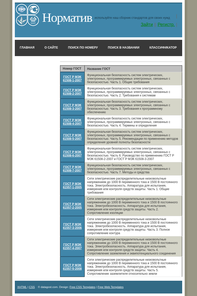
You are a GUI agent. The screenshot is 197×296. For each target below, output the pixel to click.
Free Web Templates (111, 286)
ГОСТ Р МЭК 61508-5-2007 (72, 136)
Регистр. (166, 24)
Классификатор (163, 47)
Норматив (67, 17)
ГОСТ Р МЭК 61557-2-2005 (72, 205)
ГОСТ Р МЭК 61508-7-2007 (72, 168)
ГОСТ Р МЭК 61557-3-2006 (72, 226)
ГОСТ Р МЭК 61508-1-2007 (72, 78)
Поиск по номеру (83, 47)
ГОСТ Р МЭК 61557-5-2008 (72, 266)
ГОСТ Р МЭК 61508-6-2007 (72, 153)
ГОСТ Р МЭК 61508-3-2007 (72, 106)
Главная (27, 47)
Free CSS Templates (82, 286)
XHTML (22, 286)
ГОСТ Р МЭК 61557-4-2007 (72, 246)
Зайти (147, 24)
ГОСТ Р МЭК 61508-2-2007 (72, 91)
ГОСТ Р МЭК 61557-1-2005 (72, 185)
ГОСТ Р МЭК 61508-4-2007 (72, 121)
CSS (32, 286)
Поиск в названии (123, 47)
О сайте (51, 47)
